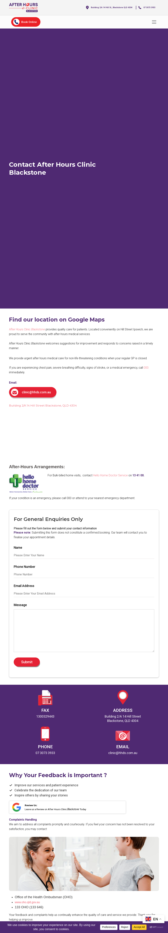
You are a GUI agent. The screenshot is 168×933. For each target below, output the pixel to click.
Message (20, 605)
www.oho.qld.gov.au (29, 907)
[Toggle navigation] (154, 22)
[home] (27, 7)
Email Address (24, 585)
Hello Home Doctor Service (110, 475)
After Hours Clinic (27, 329)
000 (146, 367)
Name (18, 547)
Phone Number (24, 566)
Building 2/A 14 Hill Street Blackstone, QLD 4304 (48, 405)
